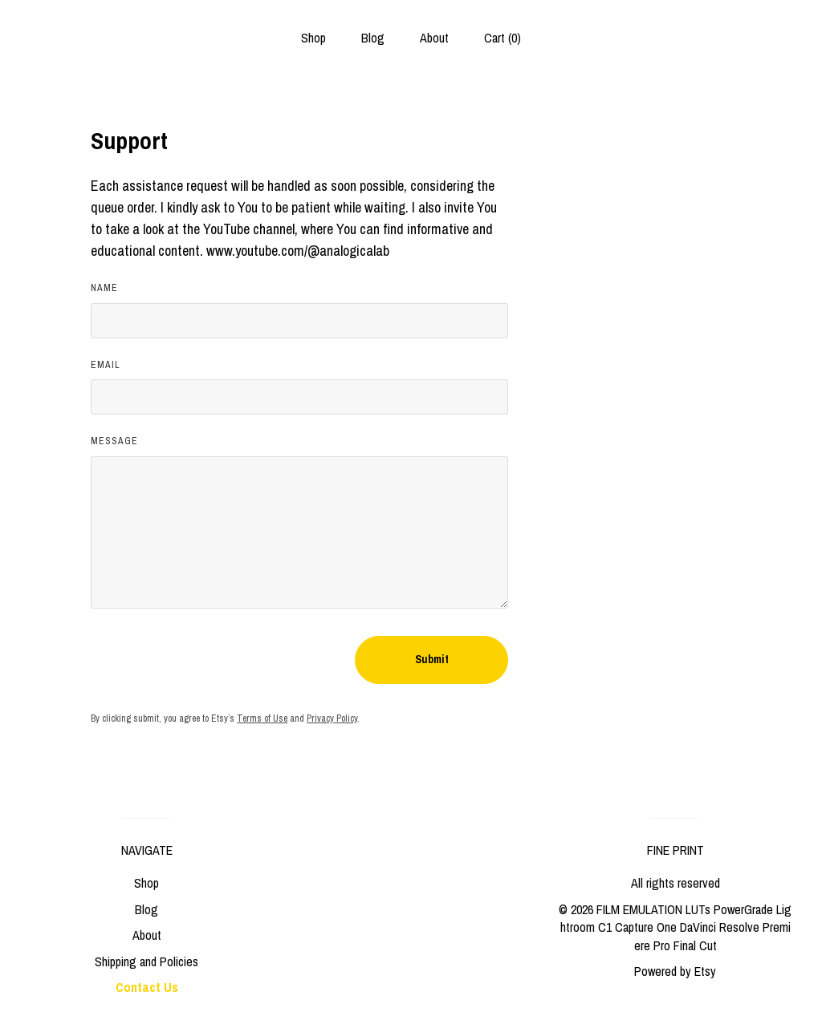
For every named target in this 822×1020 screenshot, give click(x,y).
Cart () (502, 38)
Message (114, 441)
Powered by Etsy (675, 971)
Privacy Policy (332, 718)
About (434, 38)
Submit (432, 659)
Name (104, 287)
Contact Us (147, 987)
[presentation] (213, 660)
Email (105, 364)
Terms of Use (262, 718)
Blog (373, 38)
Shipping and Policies (146, 961)
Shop (313, 38)
